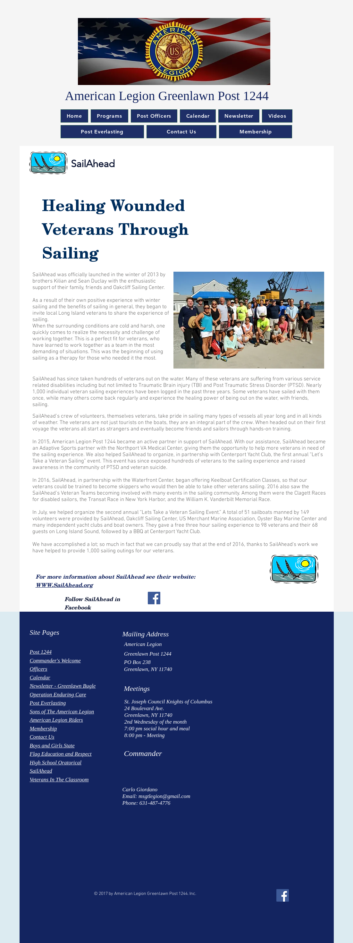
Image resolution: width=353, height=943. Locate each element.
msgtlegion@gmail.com (164, 796)
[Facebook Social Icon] (154, 598)
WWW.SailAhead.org (64, 585)
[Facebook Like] (48, 891)
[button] (109, 116)
